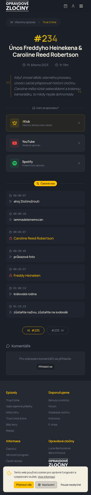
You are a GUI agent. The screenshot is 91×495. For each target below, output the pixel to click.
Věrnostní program (17, 455)
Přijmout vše (24, 486)
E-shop (53, 424)
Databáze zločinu (59, 412)
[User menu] (73, 6)
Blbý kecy (11, 424)
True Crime (49, 22)
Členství (11, 449)
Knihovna (54, 418)
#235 (33, 330)
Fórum (52, 406)
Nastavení (46, 486)
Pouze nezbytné (71, 486)
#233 (57, 330)
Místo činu (12, 412)
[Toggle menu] (81, 6)
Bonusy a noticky (59, 400)
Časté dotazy (14, 461)
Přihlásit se (45, 366)
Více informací (46, 478)
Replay (10, 430)
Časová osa (45, 183)
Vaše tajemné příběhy (19, 406)
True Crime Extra (16, 418)
